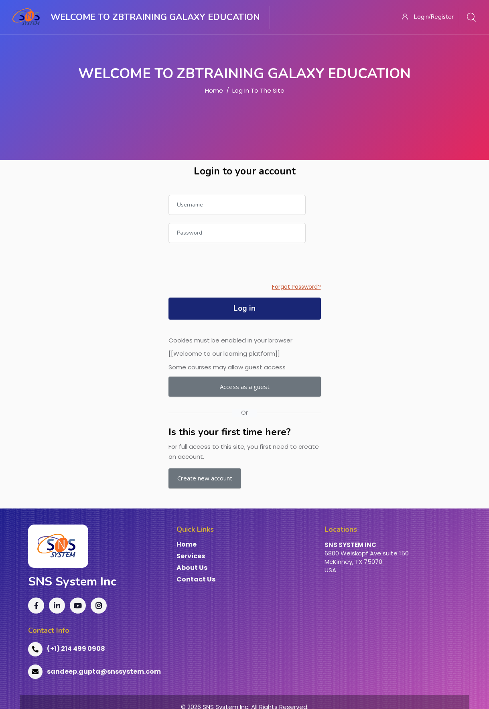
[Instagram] (99, 606)
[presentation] (229, 266)
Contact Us (196, 579)
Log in (244, 308)
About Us (192, 568)
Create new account (204, 478)
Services (191, 556)
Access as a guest (245, 387)
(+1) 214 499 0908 (66, 649)
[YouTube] (78, 606)
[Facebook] (36, 606)
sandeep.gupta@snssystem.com (94, 671)
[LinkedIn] (57, 606)
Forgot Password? (296, 287)
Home (214, 90)
